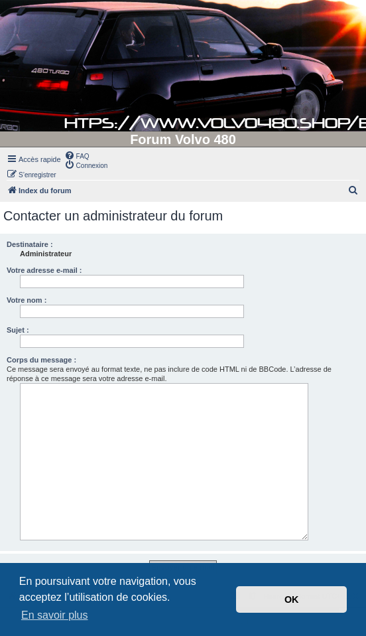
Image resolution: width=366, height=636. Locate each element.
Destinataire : (30, 244)
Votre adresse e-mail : (44, 270)
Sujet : (18, 330)
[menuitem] (77, 155)
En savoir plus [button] (54, 615)
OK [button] (291, 599)
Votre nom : (26, 300)
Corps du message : (41, 360)
